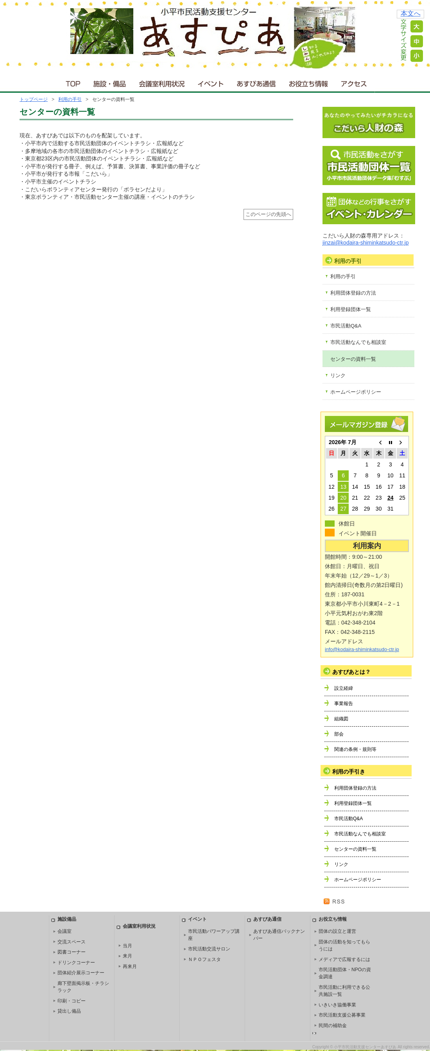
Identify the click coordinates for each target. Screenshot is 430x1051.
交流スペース (71, 942)
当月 (127, 945)
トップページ (34, 99)
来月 (127, 956)
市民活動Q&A (345, 326)
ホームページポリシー (355, 392)
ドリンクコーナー (76, 962)
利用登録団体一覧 (350, 309)
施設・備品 (110, 82)
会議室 (64, 931)
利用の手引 (70, 99)
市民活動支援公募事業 (342, 1015)
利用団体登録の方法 (353, 293)
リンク (338, 375)
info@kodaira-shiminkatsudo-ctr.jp (362, 649)
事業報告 (343, 703)
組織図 (341, 719)
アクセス (354, 82)
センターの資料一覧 (353, 359)
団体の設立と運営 (337, 931)
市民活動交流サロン (209, 949)
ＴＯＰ (72, 82)
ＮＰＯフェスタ (204, 959)
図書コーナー (71, 952)
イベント (211, 82)
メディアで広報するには (344, 959)
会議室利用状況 (162, 82)
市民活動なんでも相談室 (358, 342)
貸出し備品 (69, 1011)
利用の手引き (348, 771)
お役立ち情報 (308, 82)
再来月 (130, 966)
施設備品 (66, 919)
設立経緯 (343, 688)
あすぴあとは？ (351, 672)
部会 (339, 734)
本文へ (411, 13)
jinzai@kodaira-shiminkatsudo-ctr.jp (365, 242)
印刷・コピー (71, 1001)
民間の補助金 (333, 1025)
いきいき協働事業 (337, 1005)
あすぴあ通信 (256, 82)
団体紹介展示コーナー (80, 972)
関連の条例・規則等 (355, 749)
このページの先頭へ (268, 214)
